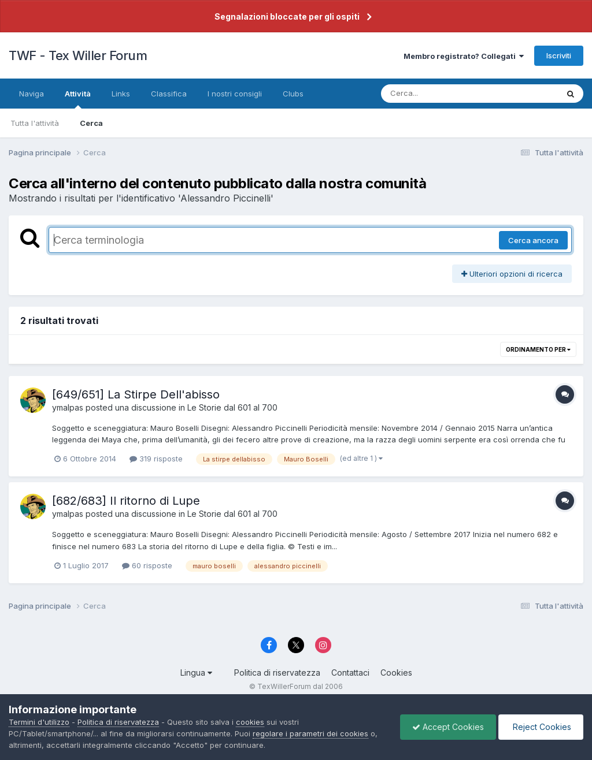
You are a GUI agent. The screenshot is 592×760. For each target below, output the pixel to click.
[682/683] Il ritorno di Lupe (126, 501)
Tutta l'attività (34, 123)
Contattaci (350, 672)
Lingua (196, 672)
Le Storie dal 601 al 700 (232, 407)
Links (121, 93)
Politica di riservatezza (277, 672)
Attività (78, 99)
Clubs (293, 93)
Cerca (91, 123)
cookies (250, 722)
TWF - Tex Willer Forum (78, 55)
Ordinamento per (538, 349)
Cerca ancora (533, 240)
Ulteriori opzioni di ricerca (512, 273)
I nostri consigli (235, 93)
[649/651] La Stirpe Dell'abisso (136, 394)
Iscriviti (558, 55)
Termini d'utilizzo (39, 722)
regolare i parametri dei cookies (310, 733)
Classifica (169, 93)
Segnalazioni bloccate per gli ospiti (287, 16)
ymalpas (67, 407)
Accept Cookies (448, 727)
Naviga (31, 93)
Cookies (396, 672)
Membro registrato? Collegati (464, 56)
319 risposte (156, 458)
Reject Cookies (540, 727)
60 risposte (147, 565)
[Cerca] (442, 93)
